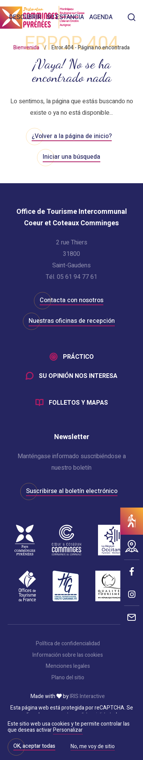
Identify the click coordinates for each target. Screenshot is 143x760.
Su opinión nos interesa (78, 376)
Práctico (78, 356)
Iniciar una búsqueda (71, 156)
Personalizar (68, 730)
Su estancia (65, 17)
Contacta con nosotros (71, 300)
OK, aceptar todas (34, 746)
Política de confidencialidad (68, 644)
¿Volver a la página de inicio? (72, 136)
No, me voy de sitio (93, 747)
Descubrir (25, 17)
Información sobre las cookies (67, 655)
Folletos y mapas (78, 402)
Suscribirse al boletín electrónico (71, 491)
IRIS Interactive (87, 696)
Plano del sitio (67, 678)
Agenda (100, 17)
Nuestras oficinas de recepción (72, 320)
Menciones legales (68, 666)
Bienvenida (26, 48)
